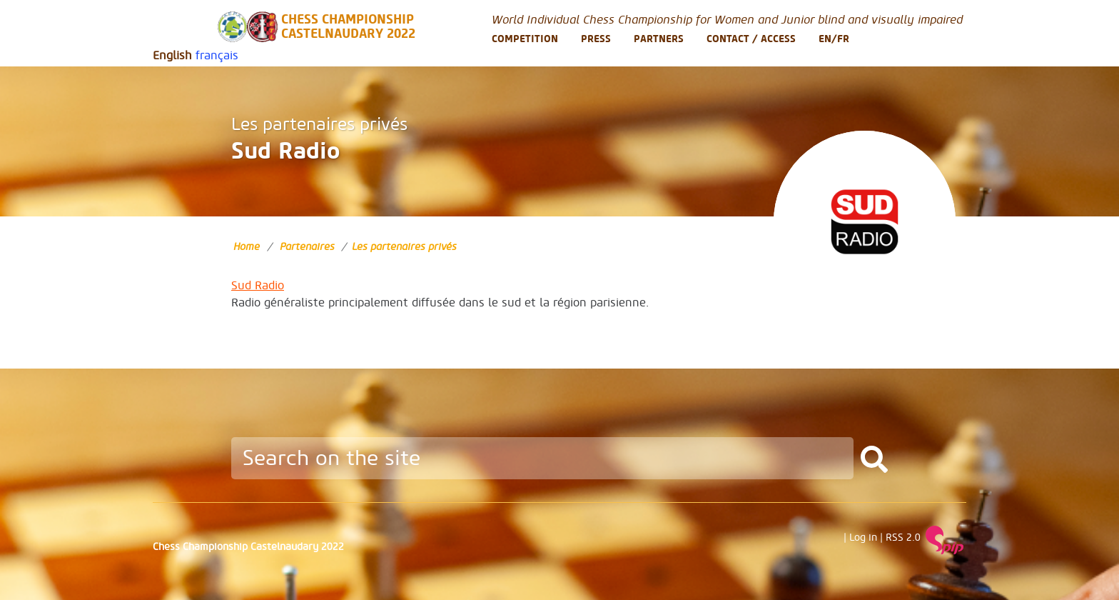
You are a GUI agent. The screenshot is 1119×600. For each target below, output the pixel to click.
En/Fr (834, 39)
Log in (863, 538)
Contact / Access (751, 39)
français (217, 56)
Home (246, 247)
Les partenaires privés (319, 125)
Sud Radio (257, 286)
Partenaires (307, 247)
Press (596, 39)
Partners (659, 39)
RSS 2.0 (903, 538)
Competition (525, 39)
